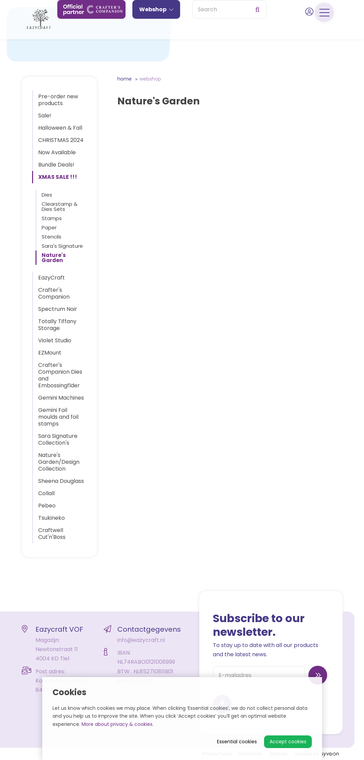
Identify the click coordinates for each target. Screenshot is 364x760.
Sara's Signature (62, 245)
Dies (47, 194)
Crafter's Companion (54, 293)
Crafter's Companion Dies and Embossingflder (60, 375)
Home (124, 78)
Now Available (57, 152)
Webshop (156, 33)
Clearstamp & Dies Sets (59, 206)
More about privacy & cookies (117, 724)
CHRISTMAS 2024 (61, 140)
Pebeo (47, 506)
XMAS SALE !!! (57, 177)
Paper (49, 227)
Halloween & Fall (60, 128)
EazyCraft (51, 278)
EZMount (49, 353)
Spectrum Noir (57, 309)
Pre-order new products (58, 99)
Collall (46, 493)
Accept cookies (288, 741)
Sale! (44, 115)
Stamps (52, 218)
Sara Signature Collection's (57, 439)
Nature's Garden (54, 258)
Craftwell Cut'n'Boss (51, 533)
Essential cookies (237, 741)
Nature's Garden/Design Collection (58, 462)
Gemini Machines (61, 398)
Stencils (51, 236)
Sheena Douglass (61, 481)
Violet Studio (54, 340)
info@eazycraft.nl (141, 640)
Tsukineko (51, 518)
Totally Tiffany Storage (57, 324)
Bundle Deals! (56, 165)
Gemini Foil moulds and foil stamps (58, 417)
